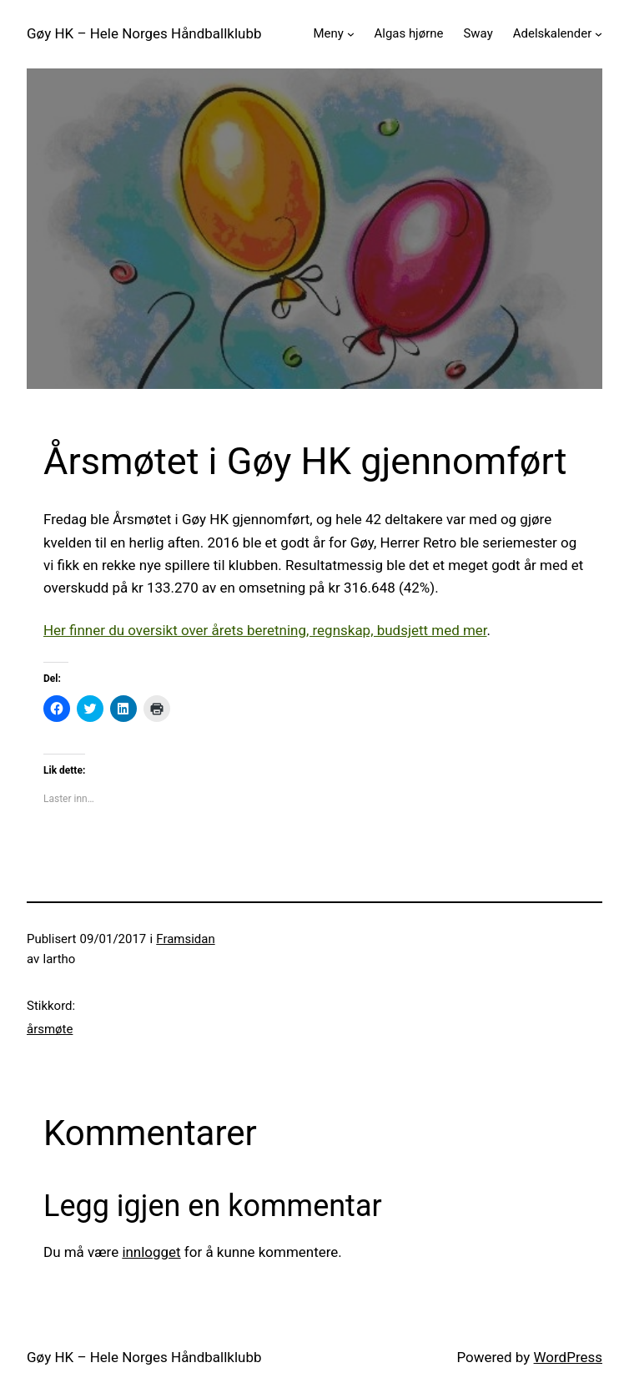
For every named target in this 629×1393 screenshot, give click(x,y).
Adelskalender (552, 33)
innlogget (151, 1252)
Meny (328, 33)
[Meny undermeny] (351, 34)
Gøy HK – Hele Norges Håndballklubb (144, 33)
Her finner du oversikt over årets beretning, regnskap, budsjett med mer (265, 630)
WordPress (568, 1357)
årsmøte (50, 1029)
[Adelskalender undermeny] (598, 34)
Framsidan (185, 938)
